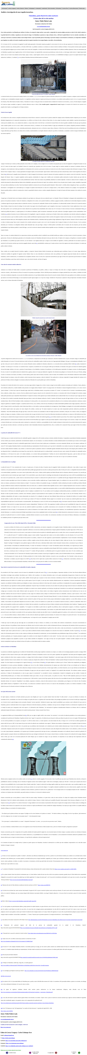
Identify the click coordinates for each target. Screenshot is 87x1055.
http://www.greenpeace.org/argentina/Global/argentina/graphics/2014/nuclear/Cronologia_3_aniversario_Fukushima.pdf (27, 992)
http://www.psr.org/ (7, 976)
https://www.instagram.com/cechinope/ (15, 1043)
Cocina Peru (65, 8)
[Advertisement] (51, 3)
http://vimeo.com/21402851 (7, 1011)
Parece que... (82, 8)
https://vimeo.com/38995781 (44, 885)
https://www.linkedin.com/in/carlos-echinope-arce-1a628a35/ (19, 1045)
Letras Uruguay (12, 8)
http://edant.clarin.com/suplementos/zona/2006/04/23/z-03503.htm (42, 933)
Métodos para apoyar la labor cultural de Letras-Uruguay (11, 1050)
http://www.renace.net (6, 1027)
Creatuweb (38, 8)
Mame (26, 8)
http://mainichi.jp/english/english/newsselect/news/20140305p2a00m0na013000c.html (39, 957)
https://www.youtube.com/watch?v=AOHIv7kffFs (65, 869)
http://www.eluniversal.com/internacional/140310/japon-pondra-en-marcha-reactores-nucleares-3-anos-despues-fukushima (27, 1003)
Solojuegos (31, 8)
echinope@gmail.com (9, 1035)
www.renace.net (4, 850)
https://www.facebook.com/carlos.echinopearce (16, 1040)
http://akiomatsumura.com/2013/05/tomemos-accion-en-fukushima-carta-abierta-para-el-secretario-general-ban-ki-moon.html (55, 919)
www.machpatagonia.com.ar (43, 26)
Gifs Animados (51, 8)
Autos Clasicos (20, 8)
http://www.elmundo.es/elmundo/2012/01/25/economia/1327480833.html (17, 941)
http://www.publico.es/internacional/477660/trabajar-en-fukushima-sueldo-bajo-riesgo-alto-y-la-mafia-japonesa (25, 965)
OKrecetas (58, 8)
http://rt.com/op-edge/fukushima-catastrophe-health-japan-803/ (22, 901)
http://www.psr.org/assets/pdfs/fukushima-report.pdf (21, 879)
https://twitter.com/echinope (8, 1038)
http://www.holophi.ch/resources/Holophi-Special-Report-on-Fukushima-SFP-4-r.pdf (39, 927)
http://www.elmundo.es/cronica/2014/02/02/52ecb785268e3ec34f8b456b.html (41, 970)
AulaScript (44, 8)
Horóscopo (4, 8)
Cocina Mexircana (73, 8)
